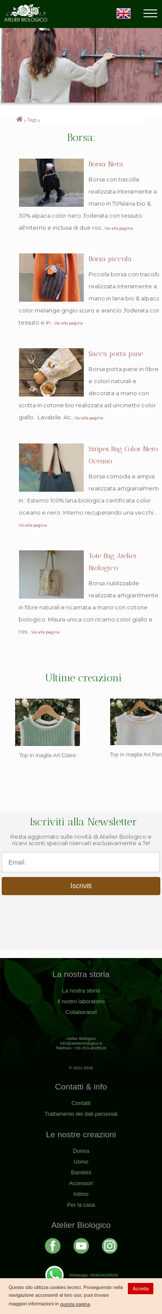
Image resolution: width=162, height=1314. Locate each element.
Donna (81, 1151)
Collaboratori (81, 1012)
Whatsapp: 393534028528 (81, 1275)
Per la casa (81, 1205)
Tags (32, 119)
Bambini (81, 1172)
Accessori (81, 1183)
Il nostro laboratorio (81, 1001)
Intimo (81, 1194)
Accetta (141, 1288)
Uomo (80, 1161)
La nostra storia (81, 990)
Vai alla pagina (119, 228)
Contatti (80, 1103)
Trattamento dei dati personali (81, 1114)
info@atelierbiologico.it (81, 1043)
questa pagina (75, 1304)
